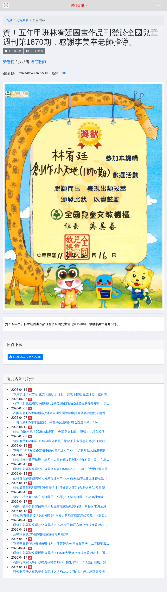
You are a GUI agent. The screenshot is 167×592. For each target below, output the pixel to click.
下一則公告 (34, 51)
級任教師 (38, 62)
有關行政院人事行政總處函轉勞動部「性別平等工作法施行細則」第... (61, 562)
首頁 (9, 20)
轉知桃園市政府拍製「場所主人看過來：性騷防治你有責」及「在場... (61, 459)
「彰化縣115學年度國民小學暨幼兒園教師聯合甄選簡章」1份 (55, 422)
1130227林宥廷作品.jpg (25, 356)
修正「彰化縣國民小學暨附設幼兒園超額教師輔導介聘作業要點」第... (61, 403)
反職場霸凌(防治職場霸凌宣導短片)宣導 (40, 534)
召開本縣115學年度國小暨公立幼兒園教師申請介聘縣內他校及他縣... (60, 413)
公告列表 (22, 20)
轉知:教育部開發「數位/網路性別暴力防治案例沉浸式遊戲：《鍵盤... (60, 515)
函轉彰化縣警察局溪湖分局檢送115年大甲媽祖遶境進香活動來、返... (60, 553)
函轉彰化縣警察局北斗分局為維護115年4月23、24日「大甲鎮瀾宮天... (61, 469)
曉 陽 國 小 (80, 5)
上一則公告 (13, 51)
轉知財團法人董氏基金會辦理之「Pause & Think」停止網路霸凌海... (60, 571)
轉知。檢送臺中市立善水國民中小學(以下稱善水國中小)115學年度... (60, 497)
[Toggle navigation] (158, 5)
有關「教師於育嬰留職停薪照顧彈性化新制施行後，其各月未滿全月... (61, 506)
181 (64, 73)
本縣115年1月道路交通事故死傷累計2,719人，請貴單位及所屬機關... (60, 450)
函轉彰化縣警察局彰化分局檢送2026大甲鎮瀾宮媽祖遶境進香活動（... (61, 478)
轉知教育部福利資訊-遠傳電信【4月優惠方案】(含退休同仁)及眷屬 (59, 487)
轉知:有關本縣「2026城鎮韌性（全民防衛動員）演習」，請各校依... (60, 431)
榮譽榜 (9, 62)
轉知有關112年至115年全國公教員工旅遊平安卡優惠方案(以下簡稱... (60, 441)
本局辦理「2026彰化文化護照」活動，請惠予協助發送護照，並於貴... (61, 394)
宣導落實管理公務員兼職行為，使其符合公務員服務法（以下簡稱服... (61, 543)
